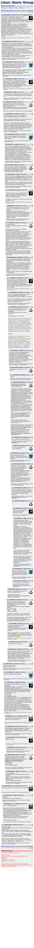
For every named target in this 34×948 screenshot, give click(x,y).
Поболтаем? (13, 10)
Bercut (12, 41)
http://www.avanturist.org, (18, 65)
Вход (21, 8)
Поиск (16, 8)
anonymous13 (15, 716)
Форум (3, 8)
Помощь (10, 8)
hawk (11, 14)
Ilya (13, 101)
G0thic (12, 61)
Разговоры (6, 10)
